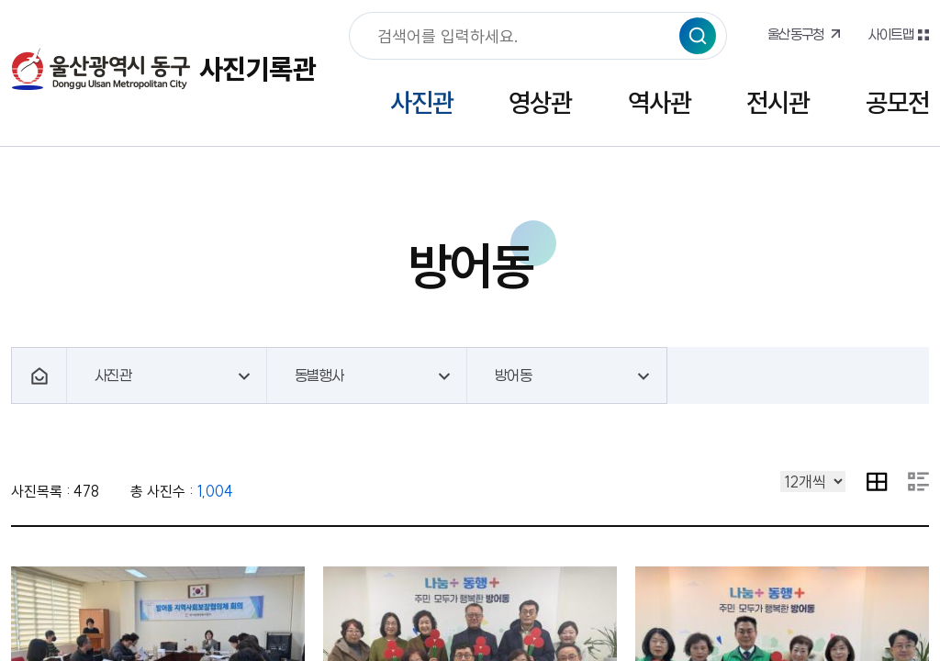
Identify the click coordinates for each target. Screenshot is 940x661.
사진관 (421, 102)
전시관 (778, 102)
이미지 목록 (877, 481)
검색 (697, 35)
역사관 (659, 102)
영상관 (540, 102)
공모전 (897, 102)
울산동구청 (795, 34)
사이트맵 (890, 34)
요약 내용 (918, 481)
